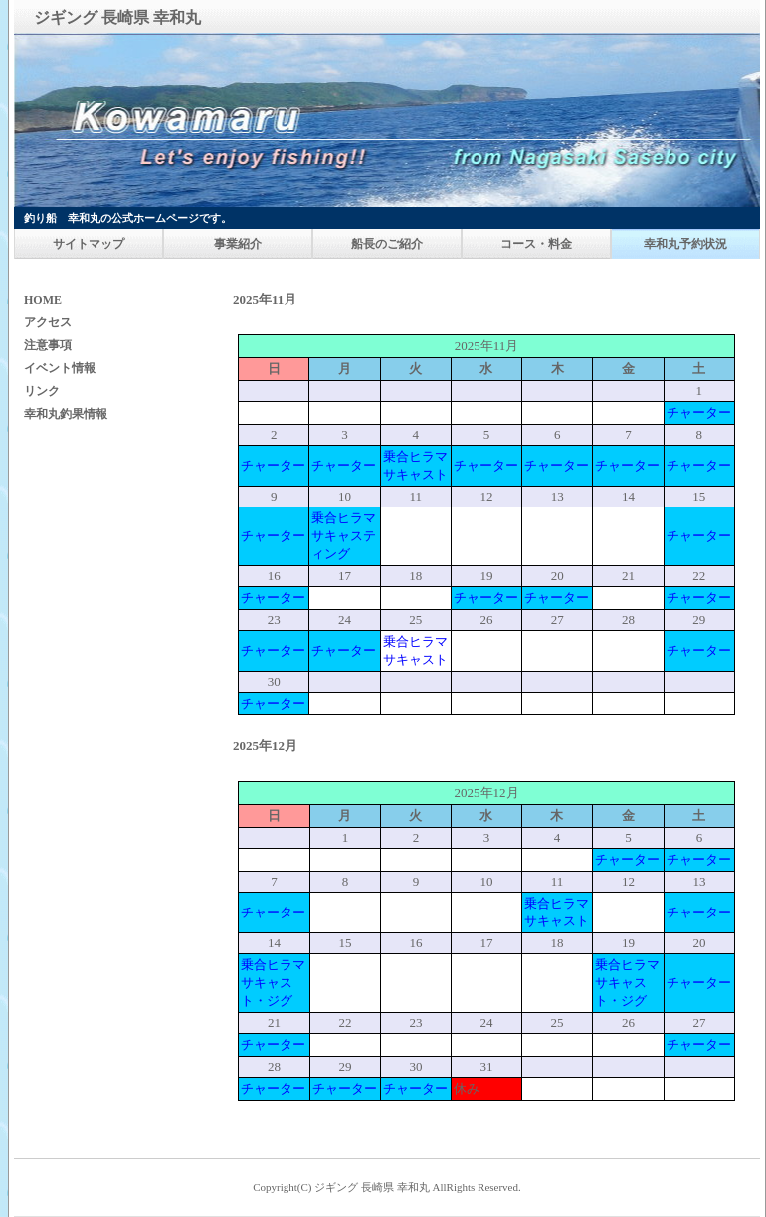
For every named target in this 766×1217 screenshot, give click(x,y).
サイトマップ (88, 244)
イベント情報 (60, 368)
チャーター (699, 412)
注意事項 (48, 345)
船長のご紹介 (387, 244)
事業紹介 (238, 244)
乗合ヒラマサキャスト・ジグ (273, 982)
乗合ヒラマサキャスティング (343, 535)
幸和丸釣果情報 (65, 414)
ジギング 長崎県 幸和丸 (372, 1187)
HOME (43, 299)
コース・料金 (536, 244)
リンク (42, 391)
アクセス (48, 322)
